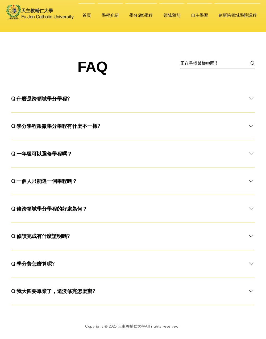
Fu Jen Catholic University (47, 16)
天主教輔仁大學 (37, 10)
